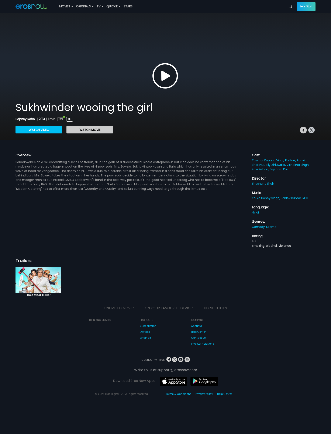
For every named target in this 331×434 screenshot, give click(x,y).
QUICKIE (113, 6)
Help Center (198, 332)
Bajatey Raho (25, 119)
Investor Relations (202, 343)
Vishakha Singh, (298, 165)
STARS (128, 6)
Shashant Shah (263, 184)
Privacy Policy (204, 394)
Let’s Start (306, 6)
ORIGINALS (84, 6)
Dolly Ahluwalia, (275, 165)
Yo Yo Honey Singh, (266, 198)
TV (100, 6)
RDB (305, 198)
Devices (145, 332)
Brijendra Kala (279, 169)
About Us (197, 326)
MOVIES (66, 6)
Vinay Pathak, (286, 160)
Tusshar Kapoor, (264, 160)
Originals (146, 338)
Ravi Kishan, (261, 169)
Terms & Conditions (178, 394)
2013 (42, 119)
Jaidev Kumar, (292, 198)
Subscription (148, 326)
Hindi (255, 212)
